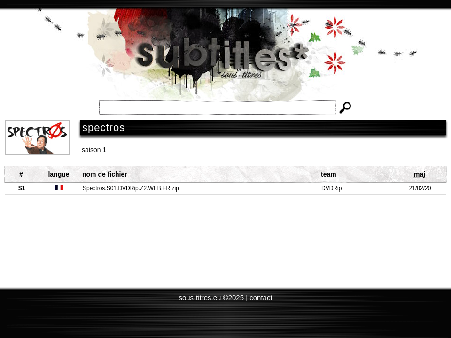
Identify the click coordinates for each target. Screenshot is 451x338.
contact (260, 297)
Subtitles (225, 61)
